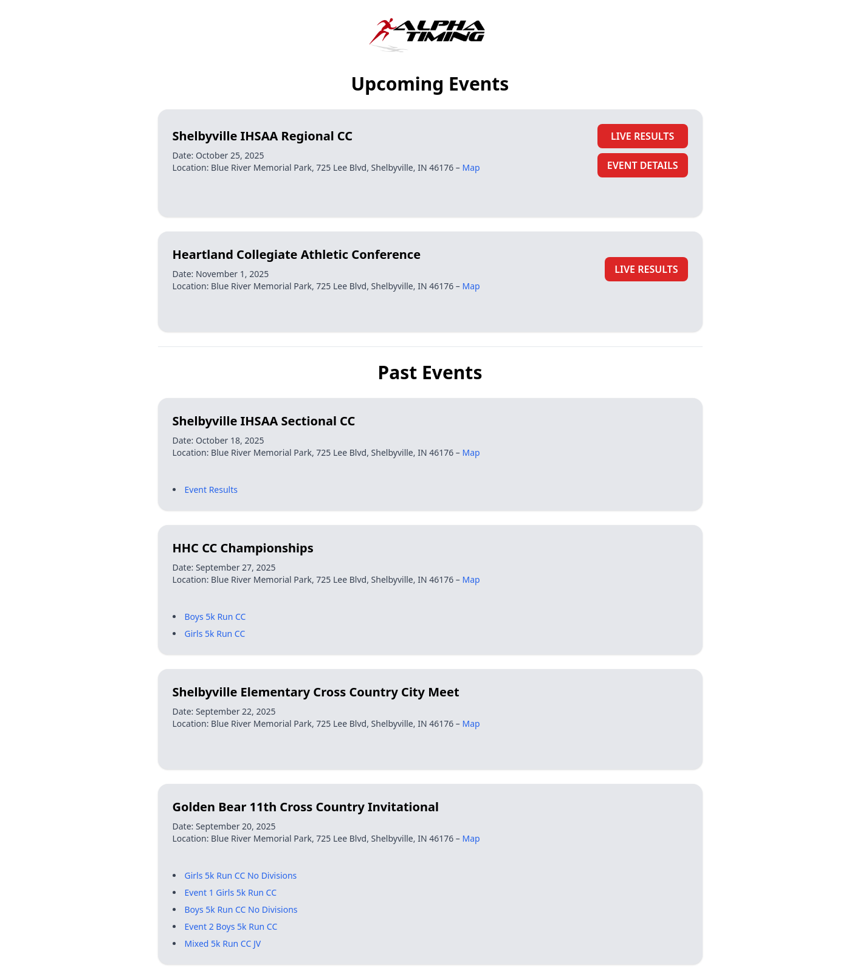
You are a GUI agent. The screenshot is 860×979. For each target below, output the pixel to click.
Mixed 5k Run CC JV (223, 943)
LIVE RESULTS (642, 136)
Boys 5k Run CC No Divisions (241, 909)
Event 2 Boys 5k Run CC (231, 926)
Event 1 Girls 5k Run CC (231, 892)
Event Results (211, 489)
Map (471, 167)
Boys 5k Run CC (215, 616)
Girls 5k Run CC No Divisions (241, 875)
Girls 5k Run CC (215, 633)
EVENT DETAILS (642, 165)
